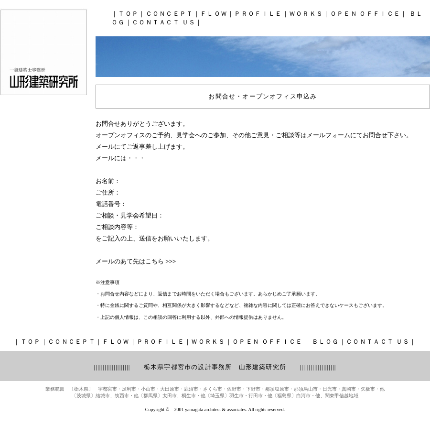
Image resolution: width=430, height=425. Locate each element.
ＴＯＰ (128, 13)
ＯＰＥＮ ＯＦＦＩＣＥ (365, 13)
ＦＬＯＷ (213, 13)
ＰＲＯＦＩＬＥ (258, 13)
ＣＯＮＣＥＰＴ (170, 13)
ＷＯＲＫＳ (306, 13)
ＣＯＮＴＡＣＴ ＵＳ (163, 22)
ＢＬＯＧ (324, 341)
